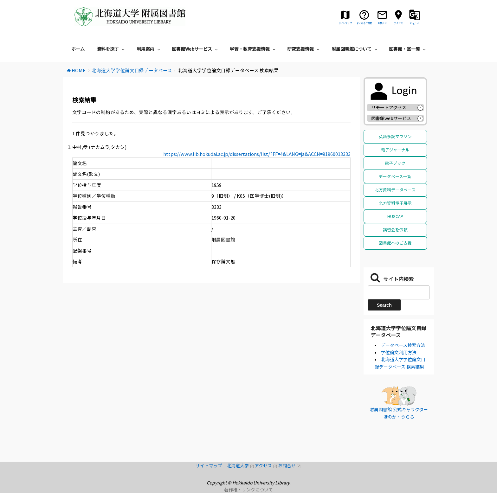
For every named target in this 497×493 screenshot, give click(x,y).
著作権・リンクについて (248, 489)
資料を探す (111, 49)
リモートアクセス (388, 107)
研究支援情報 (304, 49)
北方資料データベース (395, 190)
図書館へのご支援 (395, 243)
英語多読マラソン (395, 136)
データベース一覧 (395, 176)
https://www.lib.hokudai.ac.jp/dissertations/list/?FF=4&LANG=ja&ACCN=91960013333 (257, 153)
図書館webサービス (391, 118)
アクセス (266, 465)
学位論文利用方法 (398, 352)
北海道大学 (241, 465)
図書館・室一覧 (408, 49)
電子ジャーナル (395, 150)
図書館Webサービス (195, 49)
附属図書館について (355, 49)
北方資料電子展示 (395, 203)
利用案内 (149, 49)
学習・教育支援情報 (253, 49)
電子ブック (395, 163)
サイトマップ (211, 465)
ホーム (78, 49)
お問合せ (289, 465)
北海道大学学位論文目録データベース (398, 331)
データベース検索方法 (403, 345)
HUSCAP (395, 216)
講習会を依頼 (395, 230)
